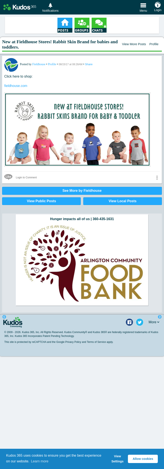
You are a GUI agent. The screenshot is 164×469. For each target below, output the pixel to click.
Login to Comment (26, 177)
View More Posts (134, 44)
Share (89, 64)
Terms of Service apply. (100, 342)
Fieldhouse (39, 64)
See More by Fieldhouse (81, 190)
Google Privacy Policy (68, 342)
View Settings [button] (117, 459)
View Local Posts (122, 201)
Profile (153, 44)
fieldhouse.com (15, 86)
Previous (4, 317)
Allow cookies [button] (143, 458)
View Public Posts (41, 201)
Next (160, 317)
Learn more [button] (39, 461)
